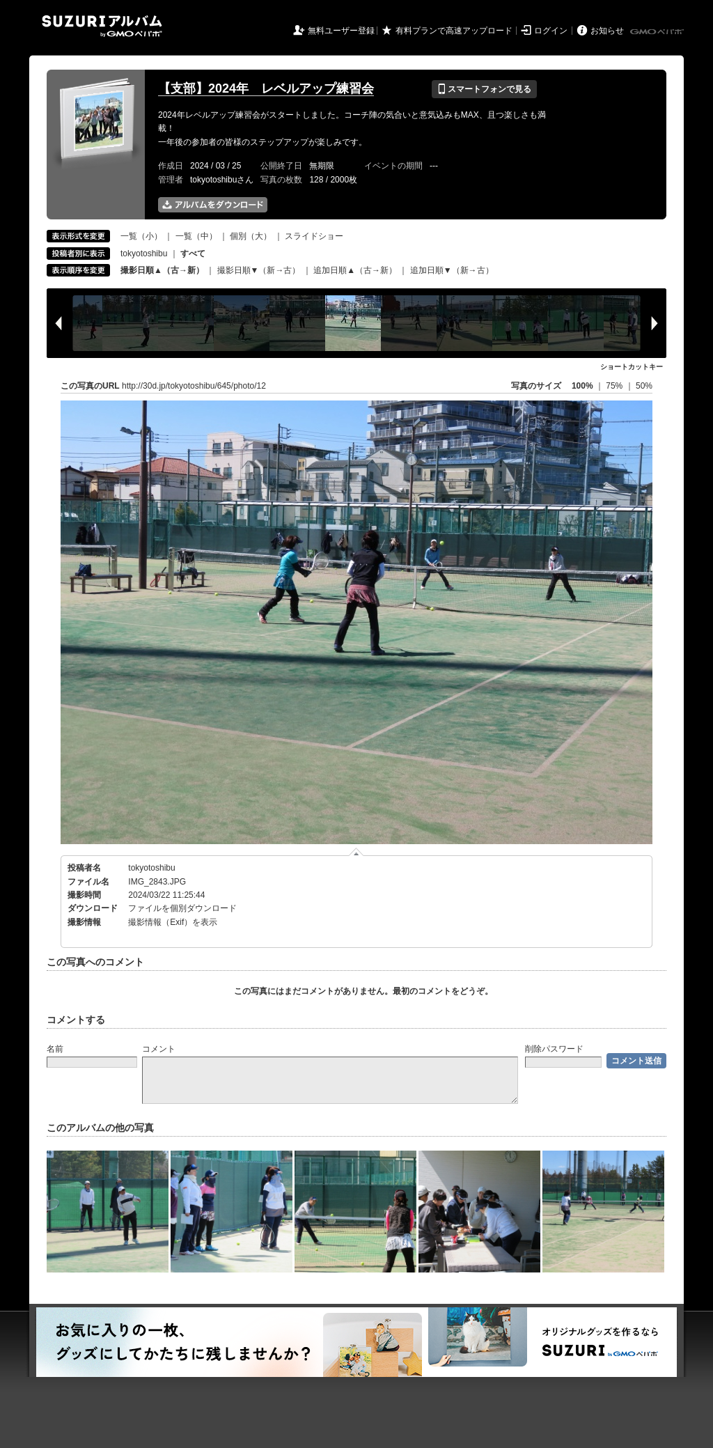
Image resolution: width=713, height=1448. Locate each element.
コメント (158, 1049)
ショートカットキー (631, 367)
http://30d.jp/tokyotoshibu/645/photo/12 (194, 386)
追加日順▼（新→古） (452, 270)
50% (644, 386)
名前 (55, 1049)
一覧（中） (196, 236)
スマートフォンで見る (484, 89)
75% (615, 386)
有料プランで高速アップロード (453, 31)
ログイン (550, 31)
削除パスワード (554, 1049)
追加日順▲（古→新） (355, 270)
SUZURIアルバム (102, 26)
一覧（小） (141, 236)
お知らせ (607, 31)
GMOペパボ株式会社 (658, 32)
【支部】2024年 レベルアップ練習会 (266, 88)
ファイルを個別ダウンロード (182, 908)
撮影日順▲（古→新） (162, 270)
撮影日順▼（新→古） (259, 270)
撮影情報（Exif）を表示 (172, 922)
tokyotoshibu (143, 253)
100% (582, 386)
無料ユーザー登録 (341, 31)
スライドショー (314, 236)
